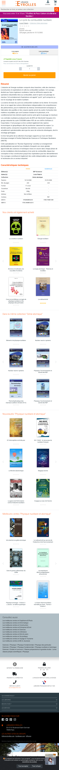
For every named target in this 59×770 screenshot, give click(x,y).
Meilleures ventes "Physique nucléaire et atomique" (27, 514)
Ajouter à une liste (29, 47)
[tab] (15, 52)
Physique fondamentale (26, 645)
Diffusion (28, 736)
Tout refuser (36, 766)
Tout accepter (23, 766)
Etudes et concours (16, 649)
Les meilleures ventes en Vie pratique (15, 636)
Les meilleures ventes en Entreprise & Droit (17, 627)
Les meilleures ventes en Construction (15, 625)
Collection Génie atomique (38, 23)
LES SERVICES (29, 708)
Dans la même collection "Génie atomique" (23, 314)
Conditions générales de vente (20, 741)
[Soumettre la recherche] (56, 9)
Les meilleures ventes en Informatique (15, 623)
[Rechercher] (27, 9)
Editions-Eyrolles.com (8, 736)
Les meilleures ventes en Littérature (15, 632)
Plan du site (33, 741)
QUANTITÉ (30, 66)
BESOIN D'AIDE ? (29, 704)
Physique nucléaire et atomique (45, 647)
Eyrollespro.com (20, 736)
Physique (13, 645)
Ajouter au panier (29, 75)
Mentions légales (6, 741)
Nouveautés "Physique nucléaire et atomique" (24, 414)
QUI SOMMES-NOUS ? (8, 696)
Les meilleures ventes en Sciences (14, 629)
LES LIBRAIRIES (29, 700)
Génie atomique (37, 177)
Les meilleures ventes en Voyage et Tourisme (18, 639)
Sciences (6, 645)
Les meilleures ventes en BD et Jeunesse (16, 641)
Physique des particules (43, 645)
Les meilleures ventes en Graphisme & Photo (18, 620)
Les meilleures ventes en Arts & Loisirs (15, 634)
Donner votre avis (25, 30)
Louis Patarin (23, 23)
